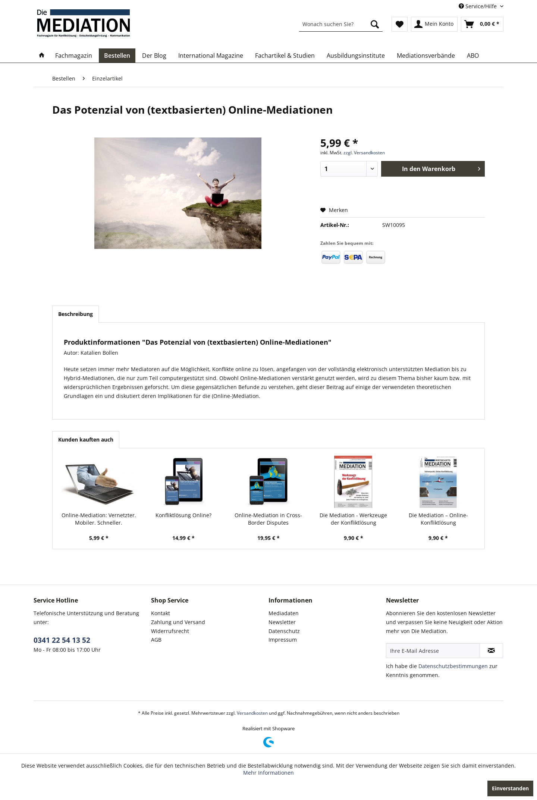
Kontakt (160, 613)
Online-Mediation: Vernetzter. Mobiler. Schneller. (99, 519)
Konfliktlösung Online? (183, 515)
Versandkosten (252, 713)
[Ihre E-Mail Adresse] (433, 650)
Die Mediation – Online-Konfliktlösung (438, 519)
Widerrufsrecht (170, 631)
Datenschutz (284, 631)
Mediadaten (283, 613)
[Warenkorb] (482, 24)
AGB (156, 639)
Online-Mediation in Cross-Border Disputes (268, 519)
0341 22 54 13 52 (62, 640)
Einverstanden (510, 788)
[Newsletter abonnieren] (491, 650)
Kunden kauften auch (85, 439)
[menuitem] (341, 24)
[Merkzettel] (400, 24)
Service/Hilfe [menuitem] (478, 6)
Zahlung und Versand (178, 622)
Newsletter (282, 622)
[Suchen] (375, 24)
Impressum (282, 639)
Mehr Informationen (268, 772)
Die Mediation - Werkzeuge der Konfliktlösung (353, 519)
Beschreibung (75, 313)
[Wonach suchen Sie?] (341, 24)
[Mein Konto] (434, 24)
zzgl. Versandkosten (364, 152)
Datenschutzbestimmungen (453, 666)
